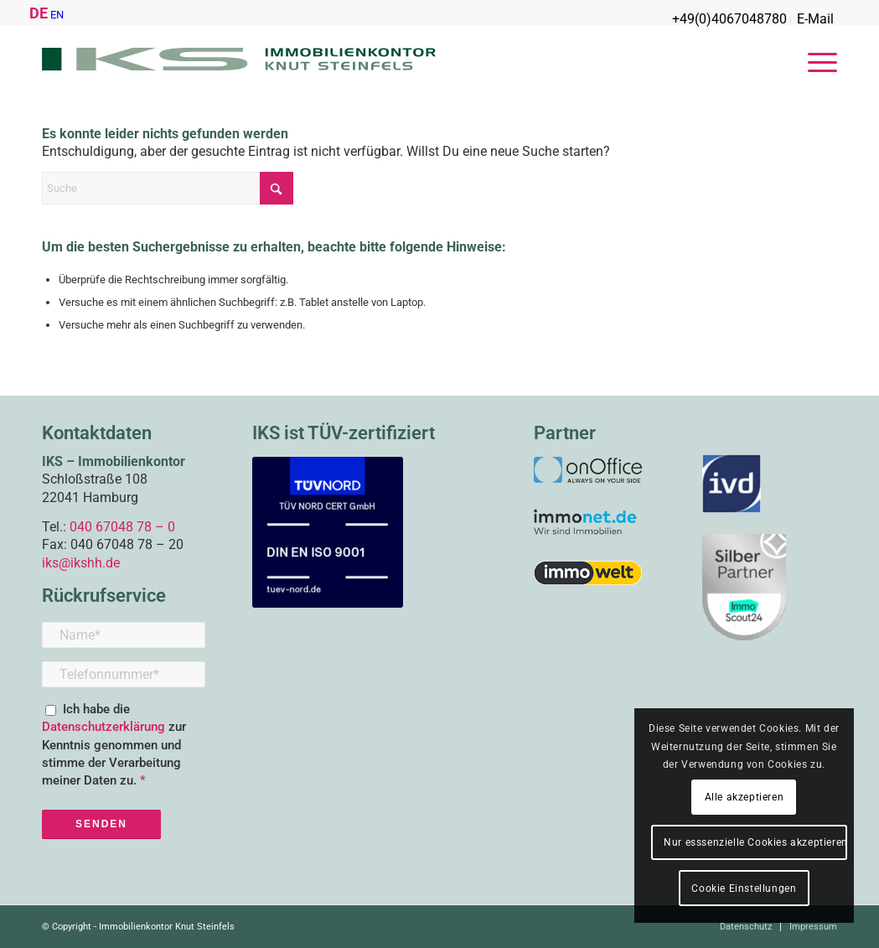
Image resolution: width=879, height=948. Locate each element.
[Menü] (817, 63)
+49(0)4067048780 (729, 19)
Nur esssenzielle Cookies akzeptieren (755, 842)
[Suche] (167, 188)
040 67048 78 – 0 (122, 527)
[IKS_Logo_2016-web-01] (239, 63)
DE (38, 13)
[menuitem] (730, 20)
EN (57, 14)
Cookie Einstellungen (743, 888)
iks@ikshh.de (81, 563)
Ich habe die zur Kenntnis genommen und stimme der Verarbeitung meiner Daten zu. (114, 745)
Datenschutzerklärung (105, 726)
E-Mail (815, 19)
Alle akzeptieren (744, 797)
